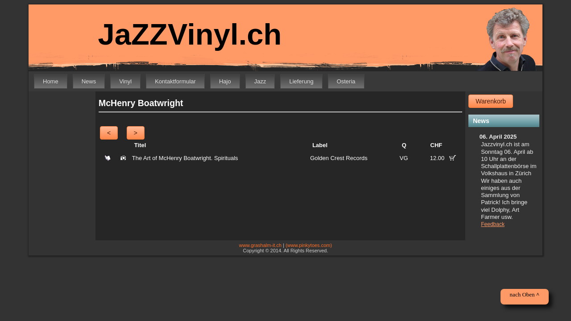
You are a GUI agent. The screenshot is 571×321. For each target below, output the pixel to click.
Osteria (346, 81)
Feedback (493, 224)
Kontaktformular (175, 81)
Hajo (225, 81)
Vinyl (125, 81)
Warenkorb (491, 101)
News (89, 81)
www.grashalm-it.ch (260, 245)
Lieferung (301, 81)
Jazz (260, 81)
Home (50, 81)
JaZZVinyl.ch (184, 34)
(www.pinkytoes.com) (309, 245)
